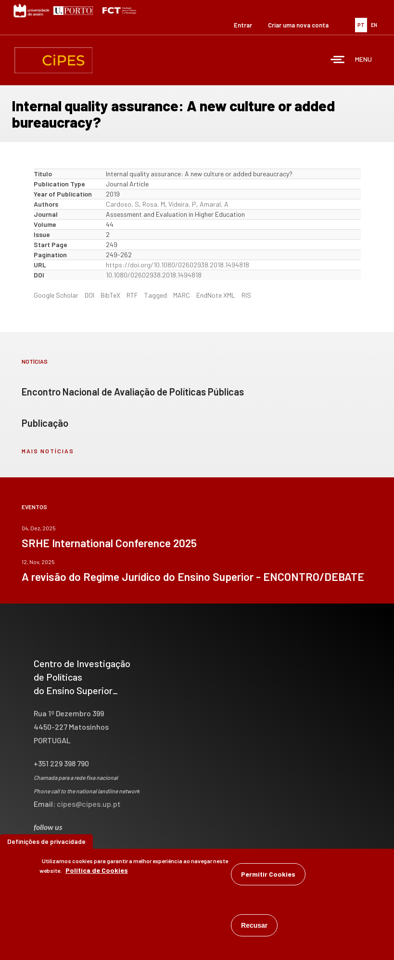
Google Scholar (56, 295)
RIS (246, 295)
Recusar (254, 928)
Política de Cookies (96, 872)
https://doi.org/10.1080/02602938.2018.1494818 (177, 265)
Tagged (155, 295)
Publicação (45, 423)
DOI (89, 295)
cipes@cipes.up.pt (89, 803)
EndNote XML (215, 295)
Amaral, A (214, 204)
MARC (181, 295)
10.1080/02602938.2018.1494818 (154, 275)
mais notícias (48, 450)
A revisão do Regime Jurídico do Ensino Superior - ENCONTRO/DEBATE (193, 576)
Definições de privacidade (46, 844)
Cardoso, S (122, 204)
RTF (132, 295)
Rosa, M (153, 204)
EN (374, 25)
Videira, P (182, 204)
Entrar (243, 25)
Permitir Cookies (268, 876)
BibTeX (110, 295)
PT (361, 25)
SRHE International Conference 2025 (109, 543)
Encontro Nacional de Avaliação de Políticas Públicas (133, 391)
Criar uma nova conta (298, 25)
